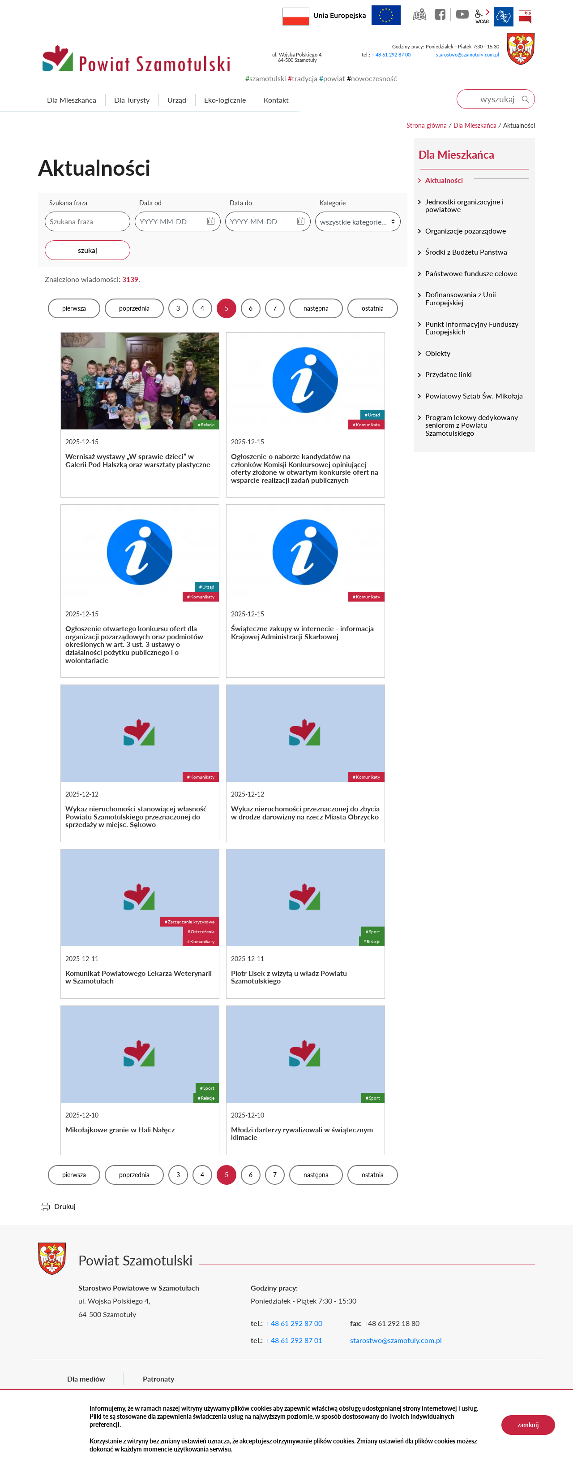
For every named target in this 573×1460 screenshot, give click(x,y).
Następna (316, 308)
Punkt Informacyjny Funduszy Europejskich (471, 328)
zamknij (528, 1425)
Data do (241, 203)
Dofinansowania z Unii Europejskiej (460, 298)
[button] (211, 221)
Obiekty (437, 353)
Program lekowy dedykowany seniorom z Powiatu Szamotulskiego (471, 425)
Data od (150, 203)
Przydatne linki (448, 374)
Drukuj (65, 1206)
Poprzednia (134, 308)
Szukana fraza (68, 203)
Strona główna (426, 125)
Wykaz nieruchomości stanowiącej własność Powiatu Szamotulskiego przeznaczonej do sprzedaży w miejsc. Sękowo (140, 763)
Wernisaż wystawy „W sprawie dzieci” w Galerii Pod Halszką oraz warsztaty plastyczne (140, 415)
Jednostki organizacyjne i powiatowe (464, 205)
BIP (525, 16)
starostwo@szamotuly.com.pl (467, 54)
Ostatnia (373, 308)
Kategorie (333, 203)
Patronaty (158, 1378)
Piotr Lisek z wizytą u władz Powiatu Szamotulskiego (306, 923)
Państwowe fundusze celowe (471, 273)
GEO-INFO (419, 14)
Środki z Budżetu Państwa (466, 251)
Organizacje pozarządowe (465, 230)
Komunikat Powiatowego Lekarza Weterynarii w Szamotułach (140, 923)
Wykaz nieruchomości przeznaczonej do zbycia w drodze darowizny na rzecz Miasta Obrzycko (306, 763)
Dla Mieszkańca (474, 125)
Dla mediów (86, 1378)
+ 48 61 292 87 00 (391, 54)
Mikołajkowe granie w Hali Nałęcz (140, 1080)
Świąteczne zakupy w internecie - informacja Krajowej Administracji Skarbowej (306, 591)
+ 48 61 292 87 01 (293, 1340)
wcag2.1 (482, 16)
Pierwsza (74, 308)
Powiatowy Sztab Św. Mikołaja (474, 395)
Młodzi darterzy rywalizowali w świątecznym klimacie (306, 1080)
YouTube (462, 14)
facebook (441, 14)
